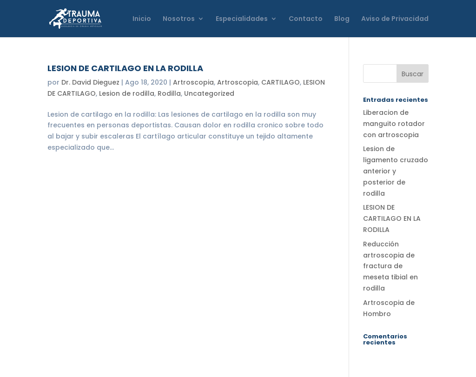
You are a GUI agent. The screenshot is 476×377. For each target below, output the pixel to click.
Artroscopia (193, 82)
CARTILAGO (280, 82)
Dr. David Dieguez (90, 82)
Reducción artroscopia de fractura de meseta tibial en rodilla (390, 266)
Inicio (141, 19)
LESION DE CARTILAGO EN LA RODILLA (125, 68)
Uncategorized (209, 93)
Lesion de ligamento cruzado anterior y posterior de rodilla (395, 171)
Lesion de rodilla (126, 93)
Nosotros (179, 19)
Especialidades (242, 19)
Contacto (306, 19)
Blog (342, 19)
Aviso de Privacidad (395, 19)
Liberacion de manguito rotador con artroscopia (394, 123)
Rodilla (169, 93)
